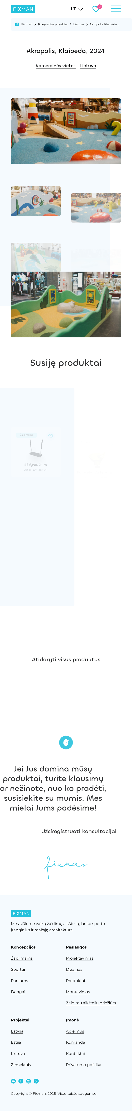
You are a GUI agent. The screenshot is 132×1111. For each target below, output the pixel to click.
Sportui (18, 969)
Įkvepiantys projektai (53, 24)
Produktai (75, 980)
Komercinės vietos (56, 66)
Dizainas (74, 969)
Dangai (18, 991)
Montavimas (78, 991)
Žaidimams (22, 958)
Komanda (75, 1042)
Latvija (17, 1031)
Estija (16, 1042)
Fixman (26, 24)
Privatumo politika (83, 1064)
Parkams (19, 980)
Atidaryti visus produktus (66, 672)
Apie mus (75, 1031)
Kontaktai (75, 1053)
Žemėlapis (21, 1064)
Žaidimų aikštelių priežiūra (91, 1003)
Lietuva (78, 24)
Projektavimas (79, 958)
